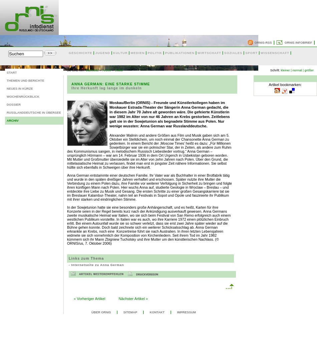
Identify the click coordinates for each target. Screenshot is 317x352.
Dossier (14, 104)
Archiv (13, 120)
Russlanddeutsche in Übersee (34, 112)
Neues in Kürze (20, 88)
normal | (298, 70)
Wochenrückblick (23, 96)
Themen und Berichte (25, 80)
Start (12, 72)
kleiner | (286, 70)
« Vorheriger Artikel (89, 299)
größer (309, 70)
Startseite (92, 70)
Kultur (119, 70)
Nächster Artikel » (133, 299)
